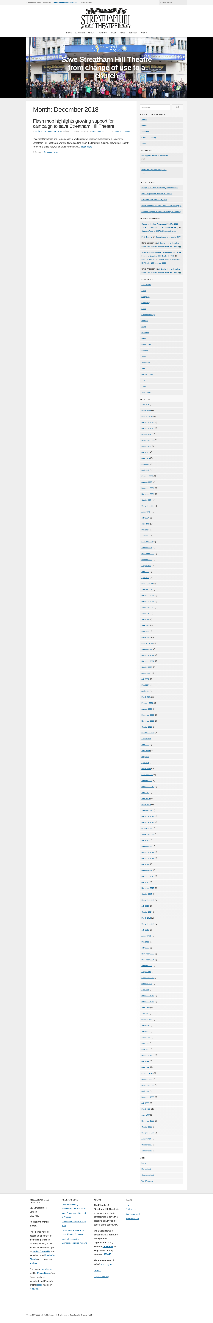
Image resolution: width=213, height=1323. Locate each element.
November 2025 (147, 428)
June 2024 (145, 524)
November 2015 (147, 888)
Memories (145, 333)
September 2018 (147, 834)
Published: (48, 131)
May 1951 (145, 1049)
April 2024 (145, 536)
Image (143, 327)
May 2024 (145, 530)
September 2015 (147, 900)
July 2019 (145, 793)
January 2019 (146, 810)
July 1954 (145, 1031)
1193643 (107, 1254)
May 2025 (145, 464)
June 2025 (145, 458)
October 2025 (146, 434)
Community (145, 303)
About (91, 33)
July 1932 (145, 1103)
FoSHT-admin (97, 131)
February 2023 (147, 584)
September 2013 (147, 924)
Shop (143, 143)
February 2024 (147, 542)
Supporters (145, 362)
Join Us (144, 120)
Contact (133, 33)
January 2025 (146, 482)
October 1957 (146, 1019)
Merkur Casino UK (41, 1251)
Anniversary (146, 285)
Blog (114, 33)
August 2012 (146, 936)
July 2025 (145, 452)
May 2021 (145, 685)
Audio (143, 291)
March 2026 (146, 410)
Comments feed (147, 1175)
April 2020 (145, 763)
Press (144, 33)
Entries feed (146, 1169)
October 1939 (146, 1079)
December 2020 (147, 715)
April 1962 (145, 1014)
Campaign (80, 33)
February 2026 (147, 416)
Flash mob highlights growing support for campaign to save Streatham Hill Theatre (73, 123)
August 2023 (146, 566)
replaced (34, 1289)
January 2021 (146, 709)
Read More (86, 147)
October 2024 (146, 500)
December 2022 (147, 595)
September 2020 (147, 733)
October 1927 (146, 1145)
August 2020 (146, 739)
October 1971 (146, 984)
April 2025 (145, 470)
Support (102, 33)
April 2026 (145, 404)
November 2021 (147, 661)
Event (143, 309)
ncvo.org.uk (106, 1264)
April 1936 (145, 1091)
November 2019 (147, 787)
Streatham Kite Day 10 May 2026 (154, 200)
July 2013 (145, 930)
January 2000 (146, 966)
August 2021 (146, 673)
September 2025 (147, 440)
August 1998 (146, 972)
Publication (145, 350)
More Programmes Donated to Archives (156, 194)
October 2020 (146, 727)
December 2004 (147, 960)
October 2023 (146, 560)
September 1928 (147, 1133)
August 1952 (146, 1037)
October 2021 (146, 667)
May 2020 (145, 757)
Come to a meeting (148, 137)
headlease (47, 1269)
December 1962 (147, 996)
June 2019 (145, 799)
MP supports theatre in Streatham (154, 155)
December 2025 (147, 422)
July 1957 (145, 1025)
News (122, 33)
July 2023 (145, 572)
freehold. (34, 1263)
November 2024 (147, 494)
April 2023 (145, 578)
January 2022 (146, 649)
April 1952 (145, 1043)
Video (143, 380)
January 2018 (146, 846)
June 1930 (145, 1115)
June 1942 (145, 1067)
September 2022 (147, 607)
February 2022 (147, 643)
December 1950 (147, 1055)
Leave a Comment (122, 131)
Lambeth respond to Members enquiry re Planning (161, 212)
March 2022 (146, 637)
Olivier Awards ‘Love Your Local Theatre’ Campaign (161, 206)
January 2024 (146, 548)
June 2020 (145, 751)
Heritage (144, 321)
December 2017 (147, 852)
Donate (144, 126)
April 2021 (145, 691)
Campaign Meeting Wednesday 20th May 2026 (159, 188)
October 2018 (146, 828)
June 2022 (145, 625)
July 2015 (145, 906)
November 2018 (147, 822)
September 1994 (147, 978)
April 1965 (145, 990)
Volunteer (145, 132)
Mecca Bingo (43, 1273)
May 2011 (145, 942)
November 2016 (147, 876)
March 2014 (146, 918)
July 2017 (145, 864)
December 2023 (147, 554)
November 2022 (147, 601)
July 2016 (145, 882)
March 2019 (146, 805)
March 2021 (146, 697)
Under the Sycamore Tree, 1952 (153, 170)
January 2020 (146, 781)
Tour (143, 368)
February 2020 (147, 775)
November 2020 (147, 721)
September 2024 (147, 506)
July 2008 (145, 948)
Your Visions (146, 392)
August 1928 (146, 1139)
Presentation (146, 344)
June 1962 (145, 1008)
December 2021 (147, 655)
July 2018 (145, 840)
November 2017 (147, 858)
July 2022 (145, 619)
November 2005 (147, 954)
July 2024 (145, 518)
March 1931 (146, 1109)
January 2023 (146, 589)
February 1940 (147, 1073)
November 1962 (147, 1002)
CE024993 (108, 1246)
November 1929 (147, 1121)
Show (143, 356)
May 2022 (145, 631)
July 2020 (145, 745)
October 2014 (146, 912)
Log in (143, 1163)
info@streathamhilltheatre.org (65, 2)
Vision (143, 386)
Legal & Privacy (101, 1276)
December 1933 (147, 1097)
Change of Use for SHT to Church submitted (158, 231)
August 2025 (146, 446)
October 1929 (146, 1127)
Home (69, 33)
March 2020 (146, 769)
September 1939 (147, 1085)
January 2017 (146, 870)
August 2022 (146, 613)
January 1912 (146, 1151)
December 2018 (147, 816)
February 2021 (147, 703)
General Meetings (148, 315)
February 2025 (147, 476)
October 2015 (146, 894)
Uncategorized (147, 374)
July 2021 (145, 679)
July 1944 (145, 1061)
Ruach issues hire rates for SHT (168, 237)
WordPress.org (147, 1181)
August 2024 (146, 512)
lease (39, 1285)
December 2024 (147, 488)
